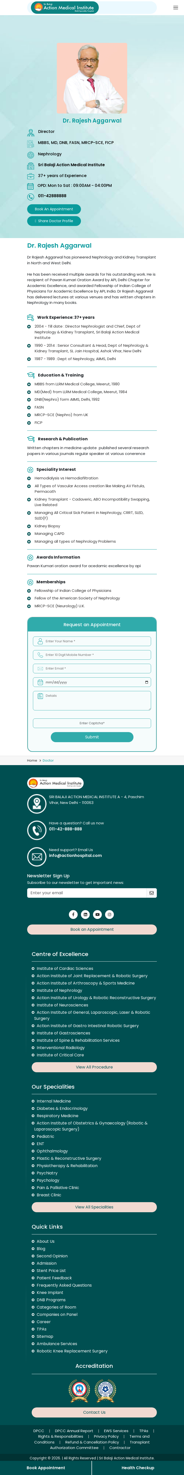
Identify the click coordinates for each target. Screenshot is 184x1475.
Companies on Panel (57, 1314)
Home (32, 760)
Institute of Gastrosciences (63, 1033)
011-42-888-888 (65, 829)
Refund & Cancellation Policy (92, 1442)
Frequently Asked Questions (64, 1285)
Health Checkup (138, 1468)
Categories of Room (56, 1307)
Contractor (119, 1447)
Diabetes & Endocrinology (62, 1108)
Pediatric (45, 1136)
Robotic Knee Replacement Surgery (72, 1351)
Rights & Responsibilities (61, 1436)
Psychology (48, 1180)
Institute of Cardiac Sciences (65, 968)
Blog (41, 1249)
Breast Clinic (49, 1195)
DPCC (39, 1430)
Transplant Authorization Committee (100, 1445)
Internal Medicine (54, 1101)
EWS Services (116, 1430)
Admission (47, 1263)
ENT (40, 1144)
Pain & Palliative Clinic (58, 1188)
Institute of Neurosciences (62, 1005)
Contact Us (94, 1412)
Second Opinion (52, 1256)
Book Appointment (46, 1468)
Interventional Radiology (61, 1048)
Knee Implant (50, 1292)
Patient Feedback (54, 1278)
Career (44, 1322)
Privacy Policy (107, 1436)
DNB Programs (51, 1300)
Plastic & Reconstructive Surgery (69, 1158)
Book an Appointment (54, 209)
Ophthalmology (52, 1151)
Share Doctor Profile (54, 220)
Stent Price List (51, 1271)
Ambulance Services (57, 1344)
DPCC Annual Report (74, 1430)
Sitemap (45, 1336)
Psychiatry (47, 1173)
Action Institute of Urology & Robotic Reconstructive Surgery (96, 998)
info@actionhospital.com (75, 855)
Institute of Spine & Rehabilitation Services (78, 1040)
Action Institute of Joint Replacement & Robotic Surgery (92, 976)
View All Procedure (94, 1067)
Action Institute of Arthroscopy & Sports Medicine (86, 983)
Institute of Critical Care (60, 1055)
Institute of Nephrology (59, 990)
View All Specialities (94, 1207)
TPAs (42, 1329)
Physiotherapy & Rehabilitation (67, 1166)
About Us (46, 1241)
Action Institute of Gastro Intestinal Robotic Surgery (88, 1026)
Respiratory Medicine (57, 1116)
